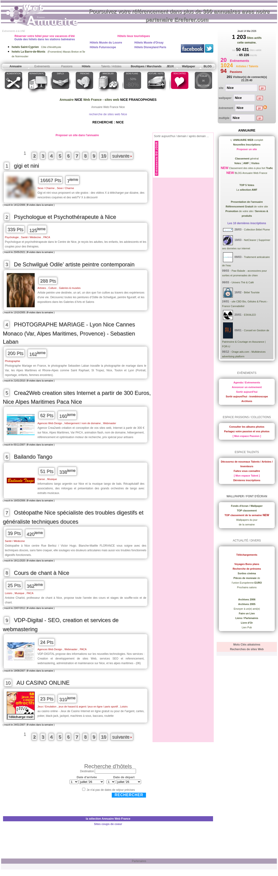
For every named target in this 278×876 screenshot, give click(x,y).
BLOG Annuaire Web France (250, 173)
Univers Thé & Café (242, 282)
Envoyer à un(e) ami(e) (247, 608)
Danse (41, 479)
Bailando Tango (33, 456)
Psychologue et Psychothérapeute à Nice (65, 217)
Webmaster (109, 423)
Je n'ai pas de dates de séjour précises (111, 789)
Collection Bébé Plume (257, 229)
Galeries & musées (70, 288)
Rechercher (129, 795)
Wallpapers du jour (246, 519)
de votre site (247, 206)
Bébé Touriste (252, 292)
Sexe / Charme (45, 188)
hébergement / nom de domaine (82, 423)
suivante (122, 155)
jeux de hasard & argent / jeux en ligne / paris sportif (88, 706)
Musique (52, 479)
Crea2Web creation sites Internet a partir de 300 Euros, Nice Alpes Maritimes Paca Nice (77, 397)
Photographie (12, 361)
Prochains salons (247, 587)
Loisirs (8, 593)
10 (103, 155)
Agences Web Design (49, 423)
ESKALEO (250, 314)
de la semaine (247, 524)
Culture (52, 288)
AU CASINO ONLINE (43, 683)
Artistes (41, 288)
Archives (246, 401)
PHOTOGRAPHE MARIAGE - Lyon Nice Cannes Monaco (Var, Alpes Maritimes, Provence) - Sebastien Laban (69, 333)
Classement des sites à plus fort (250, 168)
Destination (87, 771)
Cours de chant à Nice (41, 573)
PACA (46, 237)
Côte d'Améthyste (36, 47)
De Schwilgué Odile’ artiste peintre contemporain (74, 264)
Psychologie (12, 237)
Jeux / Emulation (46, 706)
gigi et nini (26, 165)
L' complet (247, 140)
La (246, 189)
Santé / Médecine (31, 237)
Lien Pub (247, 627)
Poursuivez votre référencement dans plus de (179, 15)
